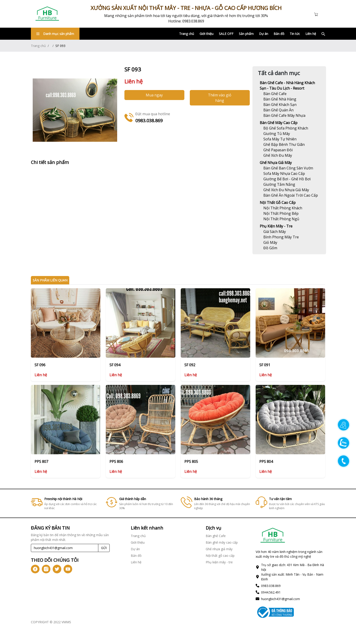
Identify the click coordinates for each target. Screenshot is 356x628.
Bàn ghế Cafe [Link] (216, 536)
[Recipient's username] (64, 548)
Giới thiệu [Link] (206, 34)
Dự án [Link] (263, 34)
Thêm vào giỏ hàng (219, 98)
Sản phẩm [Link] (246, 34)
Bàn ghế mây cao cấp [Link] (278, 122)
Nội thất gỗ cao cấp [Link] (278, 202)
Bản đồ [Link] (279, 34)
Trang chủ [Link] (186, 34)
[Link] (47, 14)
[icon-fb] (35, 569)
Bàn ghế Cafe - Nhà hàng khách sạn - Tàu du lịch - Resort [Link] (287, 85)
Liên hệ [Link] (310, 34)
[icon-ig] (46, 569)
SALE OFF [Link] (226, 34)
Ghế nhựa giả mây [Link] (276, 162)
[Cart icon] (317, 14)
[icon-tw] (57, 569)
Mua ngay (154, 95)
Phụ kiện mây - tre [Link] (276, 226)
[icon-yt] (68, 569)
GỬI (104, 548)
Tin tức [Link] (295, 34)
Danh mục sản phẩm (55, 34)
